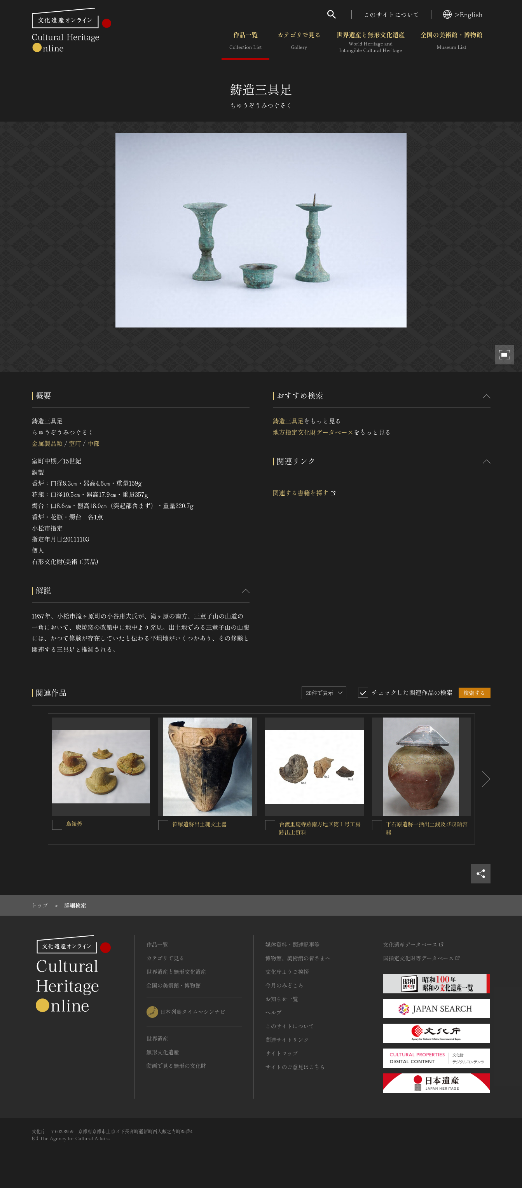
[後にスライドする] (483, 779)
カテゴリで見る (299, 42)
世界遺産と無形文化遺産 (370, 42)
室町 (75, 443)
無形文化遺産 (163, 1052)
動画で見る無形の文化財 (176, 1066)
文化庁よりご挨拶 (287, 971)
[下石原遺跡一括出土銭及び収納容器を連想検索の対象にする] (377, 825)
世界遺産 (157, 1038)
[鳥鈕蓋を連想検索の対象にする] (57, 825)
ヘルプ (273, 1012)
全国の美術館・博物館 (451, 42)
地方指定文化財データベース (313, 432)
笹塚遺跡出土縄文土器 (199, 824)
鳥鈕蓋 (74, 823)
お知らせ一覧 (281, 999)
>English (462, 14)
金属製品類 (47, 443)
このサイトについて (391, 14)
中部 (93, 443)
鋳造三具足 (288, 420)
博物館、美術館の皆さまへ (298, 958)
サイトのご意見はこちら (295, 1067)
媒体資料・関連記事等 (292, 944)
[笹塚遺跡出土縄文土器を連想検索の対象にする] (163, 825)
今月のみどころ (284, 985)
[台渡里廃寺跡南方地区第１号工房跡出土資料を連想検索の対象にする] (270, 825)
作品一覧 (245, 42)
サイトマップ (281, 1053)
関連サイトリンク (287, 1039)
